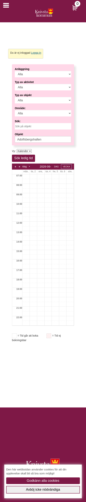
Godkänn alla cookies (43, 481)
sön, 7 (70, 171)
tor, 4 (48, 171)
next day (19, 166)
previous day (15, 166)
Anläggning (22, 69)
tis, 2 (33, 171)
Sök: (17, 121)
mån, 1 (26, 171)
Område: (20, 108)
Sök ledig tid (23, 158)
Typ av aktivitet (24, 82)
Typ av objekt (23, 95)
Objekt (19, 134)
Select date (30, 166)
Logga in (36, 52)
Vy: (14, 151)
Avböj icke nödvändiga (43, 489)
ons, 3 (40, 171)
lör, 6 (62, 171)
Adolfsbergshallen (29, 139)
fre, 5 (55, 171)
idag (24, 166)
